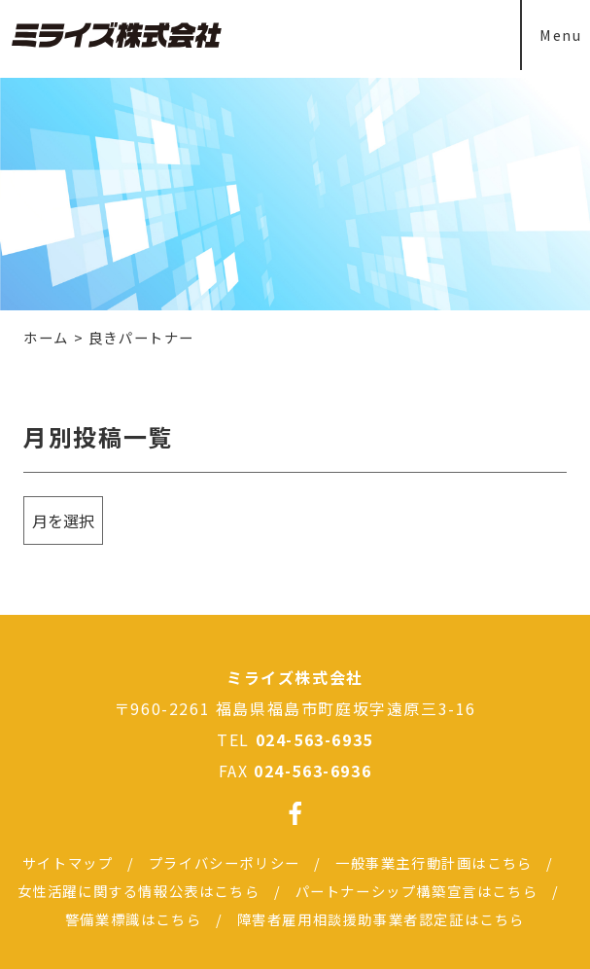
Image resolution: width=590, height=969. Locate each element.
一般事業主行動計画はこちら (434, 862)
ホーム (46, 337)
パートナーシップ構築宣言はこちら (416, 890)
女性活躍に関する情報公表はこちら (138, 890)
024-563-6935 (314, 739)
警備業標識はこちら (133, 919)
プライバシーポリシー (224, 862)
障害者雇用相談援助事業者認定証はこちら (381, 919)
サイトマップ (68, 862)
